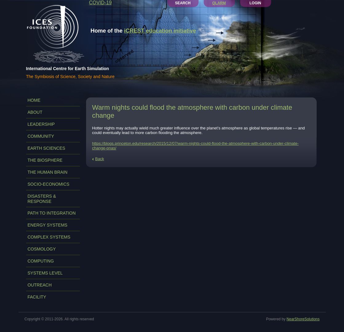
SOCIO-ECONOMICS (48, 184)
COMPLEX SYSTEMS (49, 237)
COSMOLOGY (42, 249)
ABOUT (35, 112)
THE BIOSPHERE (45, 160)
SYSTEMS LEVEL (45, 273)
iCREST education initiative (160, 31)
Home (34, 100)
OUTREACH (40, 285)
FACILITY (37, 296)
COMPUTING (41, 261)
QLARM (219, 3)
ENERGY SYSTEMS (48, 225)
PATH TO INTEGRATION (52, 213)
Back (99, 158)
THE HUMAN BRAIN (48, 172)
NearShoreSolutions (303, 319)
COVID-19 (100, 2)
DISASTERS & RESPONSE (42, 199)
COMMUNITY (41, 136)
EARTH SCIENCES (46, 148)
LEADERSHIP (41, 124)
